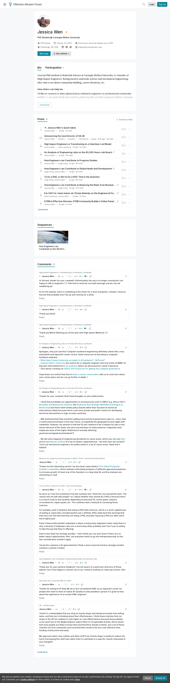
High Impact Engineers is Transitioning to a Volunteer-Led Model (77, 144)
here (77, 679)
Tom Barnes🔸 (85, 139)
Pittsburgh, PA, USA (47, 47)
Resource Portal (57, 442)
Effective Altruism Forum (25, 4)
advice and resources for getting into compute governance (92, 369)
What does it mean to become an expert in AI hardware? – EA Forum (72, 360)
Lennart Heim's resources (53, 363)
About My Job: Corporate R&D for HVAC (55, 581)
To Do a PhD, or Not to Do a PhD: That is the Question (72, 177)
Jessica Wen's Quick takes (62, 127)
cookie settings (27, 679)
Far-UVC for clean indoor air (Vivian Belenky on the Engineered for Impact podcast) (87, 193)
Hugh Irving (62, 163)
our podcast (71, 366)
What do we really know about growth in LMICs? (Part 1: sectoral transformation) (72, 458)
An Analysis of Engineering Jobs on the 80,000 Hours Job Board (78, 152)
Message (44, 53)
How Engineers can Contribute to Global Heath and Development (78, 168)
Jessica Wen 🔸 (50, 131)
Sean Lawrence (64, 147)
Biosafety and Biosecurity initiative (55, 405)
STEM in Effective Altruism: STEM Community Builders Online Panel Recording (84, 201)
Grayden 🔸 (73, 139)
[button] (76, 276)
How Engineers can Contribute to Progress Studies (70, 160)
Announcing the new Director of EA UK (64, 136)
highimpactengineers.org (88, 47)
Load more (43, 209)
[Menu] (5, 4)
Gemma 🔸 (62, 139)
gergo (94, 139)
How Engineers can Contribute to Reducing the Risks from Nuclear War (81, 185)
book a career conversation (86, 374)
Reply (41, 298)
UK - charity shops (46, 605)
